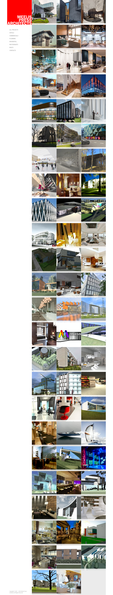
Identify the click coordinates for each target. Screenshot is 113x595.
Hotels (11, 33)
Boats (11, 47)
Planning (12, 39)
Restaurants (13, 44)
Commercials (13, 36)
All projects (13, 30)
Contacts (12, 50)
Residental (13, 41)
